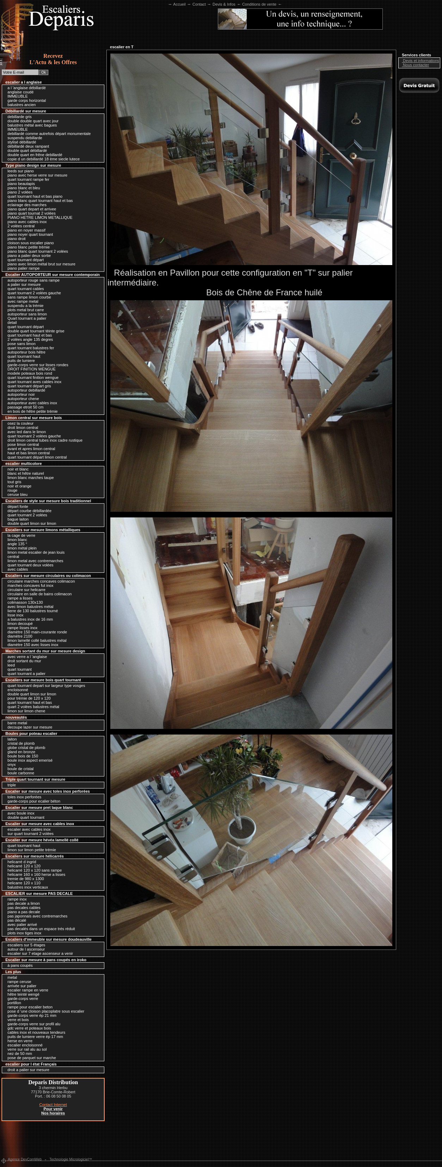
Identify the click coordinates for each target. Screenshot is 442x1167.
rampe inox (15, 899)
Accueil (179, 4)
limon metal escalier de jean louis (34, 552)
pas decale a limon (22, 903)
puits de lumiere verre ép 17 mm (33, 1036)
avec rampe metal (21, 301)
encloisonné (16, 690)
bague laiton (16, 519)
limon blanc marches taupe (29, 477)
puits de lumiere (19, 360)
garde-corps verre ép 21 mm (30, 1015)
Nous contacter (414, 65)
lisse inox (13, 615)
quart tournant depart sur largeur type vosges (44, 685)
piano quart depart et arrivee (30, 209)
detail (10, 322)
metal (10, 977)
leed (9, 665)
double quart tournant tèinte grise (34, 331)
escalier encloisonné (23, 1045)
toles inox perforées (22, 797)
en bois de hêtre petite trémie (31, 411)
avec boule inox (19, 813)
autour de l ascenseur (24, 949)
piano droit (14, 239)
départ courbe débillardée (27, 511)
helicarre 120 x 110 (22, 883)
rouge (10, 490)
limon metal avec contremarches (33, 561)
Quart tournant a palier (25, 318)
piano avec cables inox (25, 222)
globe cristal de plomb (24, 747)
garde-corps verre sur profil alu (32, 1024)
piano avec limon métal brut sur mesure (39, 264)
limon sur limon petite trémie (30, 850)
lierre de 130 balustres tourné (31, 611)
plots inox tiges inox (22, 933)
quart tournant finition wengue (31, 377)
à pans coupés (18, 965)
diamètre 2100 (18, 636)
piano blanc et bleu (22, 188)
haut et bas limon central (27, 453)
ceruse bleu (15, 494)
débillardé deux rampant (26, 146)
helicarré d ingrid (20, 862)
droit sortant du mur (22, 661)
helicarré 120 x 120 (22, 866)
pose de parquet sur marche (30, 1058)
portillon (12, 1003)
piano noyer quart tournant (28, 234)
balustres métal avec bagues (30, 125)
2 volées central (19, 226)
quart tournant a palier (24, 673)
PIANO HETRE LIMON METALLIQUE (38, 217)
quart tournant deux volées (28, 565)
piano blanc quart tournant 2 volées (36, 251)
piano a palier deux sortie (27, 255)
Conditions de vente (259, 4)
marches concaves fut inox (28, 585)
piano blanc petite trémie (27, 247)
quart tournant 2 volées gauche (32, 293)
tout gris (12, 482)
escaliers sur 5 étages (24, 945)
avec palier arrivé (20, 924)
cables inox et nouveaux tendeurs (34, 1032)
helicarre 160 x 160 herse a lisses (34, 874)
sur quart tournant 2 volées (29, 833)
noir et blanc (16, 469)
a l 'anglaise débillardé (25, 88)
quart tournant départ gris (27, 386)
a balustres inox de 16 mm (28, 619)
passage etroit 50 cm (23, 407)
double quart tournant (24, 817)
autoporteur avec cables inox (30, 403)
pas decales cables (22, 907)
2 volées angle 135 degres (28, 339)
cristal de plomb (19, 743)
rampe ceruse (17, 981)
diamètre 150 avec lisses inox (31, 645)
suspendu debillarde (23, 138)
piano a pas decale (22, 912)
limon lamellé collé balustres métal (35, 640)
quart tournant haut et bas (28, 335)
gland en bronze (19, 752)
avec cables (16, 569)
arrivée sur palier (20, 986)
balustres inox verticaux (26, 887)
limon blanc (15, 540)
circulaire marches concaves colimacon (39, 581)
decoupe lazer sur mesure (28, 727)
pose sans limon (20, 344)
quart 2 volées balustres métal (31, 707)
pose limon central (21, 444)
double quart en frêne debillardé (33, 155)
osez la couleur (18, 423)
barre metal (15, 723)
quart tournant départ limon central (35, 457)
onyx (10, 764)
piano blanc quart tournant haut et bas (38, 200)
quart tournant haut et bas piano (33, 196)
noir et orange (17, 486)
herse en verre (18, 1041)
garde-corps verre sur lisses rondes (36, 365)
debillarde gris (18, 117)
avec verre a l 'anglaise (25, 657)
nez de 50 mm (18, 1053)
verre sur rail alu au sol (25, 1049)
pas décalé (15, 920)
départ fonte (16, 506)
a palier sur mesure (22, 284)
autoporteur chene (21, 399)
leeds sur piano (19, 171)
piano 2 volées (18, 192)
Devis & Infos (224, 4)
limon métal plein (20, 548)
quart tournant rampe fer (26, 179)
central (11, 556)
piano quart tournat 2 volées (29, 213)
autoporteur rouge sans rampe (32, 280)
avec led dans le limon (25, 432)
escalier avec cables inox (27, 829)
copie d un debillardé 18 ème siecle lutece (42, 159)
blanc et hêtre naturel (24, 473)
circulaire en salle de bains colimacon (38, 594)
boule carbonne (19, 773)
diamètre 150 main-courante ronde (35, 632)
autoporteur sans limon (25, 314)
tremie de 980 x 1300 (24, 879)
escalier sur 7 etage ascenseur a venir (38, 953)
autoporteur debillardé (24, 390)
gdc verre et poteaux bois (27, 1028)
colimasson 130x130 (23, 602)
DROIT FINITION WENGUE (30, 369)
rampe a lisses (18, 598)
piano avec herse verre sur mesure (35, 175)
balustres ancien (20, 105)
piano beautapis (19, 184)
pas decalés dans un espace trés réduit (39, 929)
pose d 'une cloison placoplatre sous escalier (44, 1011)
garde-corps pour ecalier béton (32, 801)
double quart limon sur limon (30, 523)
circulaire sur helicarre (24, 590)
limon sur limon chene (24, 711)
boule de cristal (18, 769)
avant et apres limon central (29, 449)
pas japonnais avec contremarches (35, 916)
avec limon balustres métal (28, 606)
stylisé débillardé (20, 142)
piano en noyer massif (24, 230)
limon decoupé (18, 623)
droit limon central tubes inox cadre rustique (43, 440)
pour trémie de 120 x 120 (27, 698)
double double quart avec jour (31, 121)
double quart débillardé (25, 150)
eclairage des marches (25, 205)
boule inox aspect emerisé (28, 760)
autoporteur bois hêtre (24, 352)
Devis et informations (419, 61)
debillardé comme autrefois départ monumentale (47, 133)
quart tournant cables (24, 289)
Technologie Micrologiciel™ (70, 1159)
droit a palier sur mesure (26, 1070)
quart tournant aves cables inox (32, 382)
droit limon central (21, 427)
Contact (199, 4)
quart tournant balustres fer (29, 348)
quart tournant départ (24, 260)
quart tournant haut (22, 356)
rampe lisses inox (20, 628)
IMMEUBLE (16, 96)
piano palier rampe (21, 268)
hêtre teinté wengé (21, 994)
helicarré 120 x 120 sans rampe (33, 870)
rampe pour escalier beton (28, 1007)
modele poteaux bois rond (28, 373)
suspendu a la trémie (23, 305)
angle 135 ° (15, 544)
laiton (10, 739)
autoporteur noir (19, 394)
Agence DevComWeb (25, 1159)
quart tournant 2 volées (25, 515)
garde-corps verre (21, 998)
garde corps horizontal (25, 100)
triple (10, 785)
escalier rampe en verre (26, 990)
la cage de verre (19, 535)
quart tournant (18, 669)
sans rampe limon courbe (27, 297)
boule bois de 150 (21, 756)
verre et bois (16, 1020)
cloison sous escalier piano (29, 243)
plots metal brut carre (24, 310)
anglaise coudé (18, 92)
